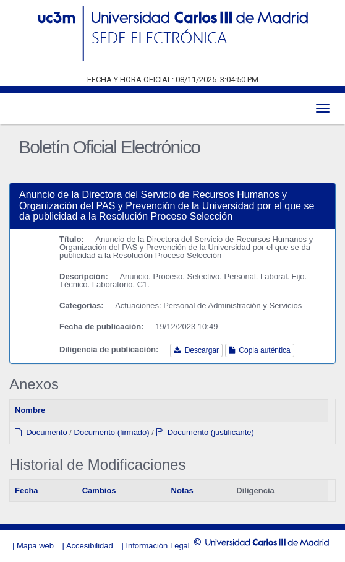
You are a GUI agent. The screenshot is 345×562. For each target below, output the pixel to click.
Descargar (196, 350)
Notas (182, 490)
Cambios (99, 490)
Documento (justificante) (205, 432)
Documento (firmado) (112, 432)
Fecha (26, 490)
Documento (41, 432)
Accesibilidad (89, 545)
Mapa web (35, 545)
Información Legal (157, 545)
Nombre (30, 410)
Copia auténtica (260, 350)
